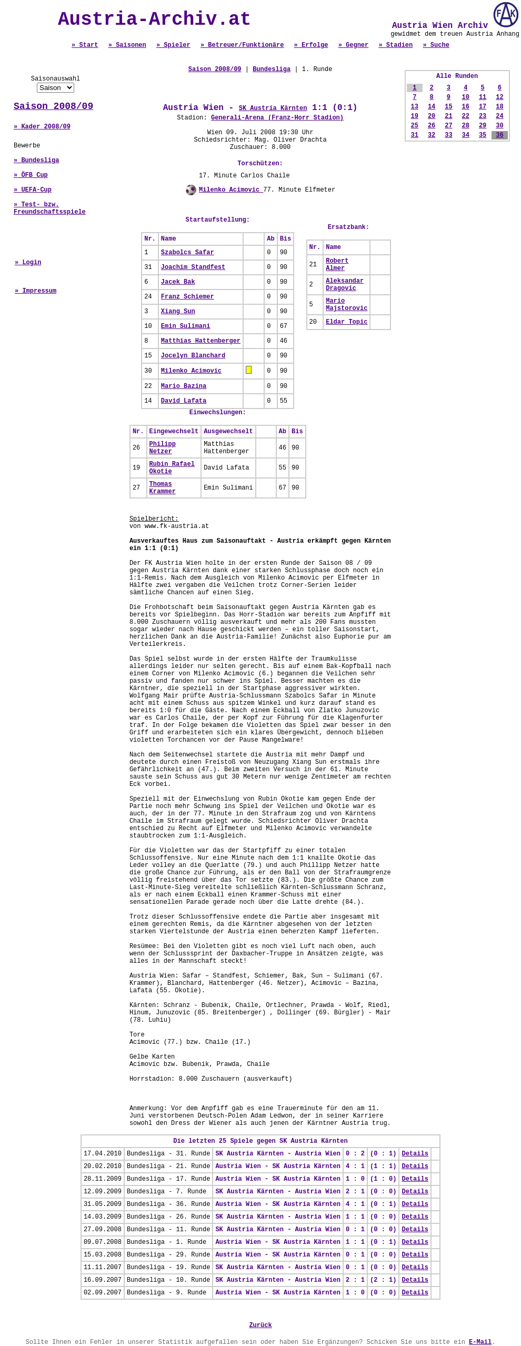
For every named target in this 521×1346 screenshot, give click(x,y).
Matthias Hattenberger (201, 341)
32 (431, 135)
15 (448, 107)
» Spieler (173, 45)
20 (431, 116)
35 (482, 135)
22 (465, 116)
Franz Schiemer (187, 297)
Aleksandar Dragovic (345, 284)
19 (414, 116)
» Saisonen (127, 45)
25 (414, 125)
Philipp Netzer (162, 448)
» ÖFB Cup (31, 175)
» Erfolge (311, 45)
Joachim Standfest (193, 267)
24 (499, 116)
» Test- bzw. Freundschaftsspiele (50, 208)
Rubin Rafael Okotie (172, 468)
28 (465, 125)
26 (431, 125)
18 (499, 107)
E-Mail (480, 1342)
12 (499, 97)
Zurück (260, 1325)
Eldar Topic (346, 322)
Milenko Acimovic (231, 190)
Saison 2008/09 (53, 106)
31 (414, 135)
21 (448, 116)
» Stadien (395, 45)
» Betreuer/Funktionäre (242, 45)
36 (499, 135)
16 (465, 107)
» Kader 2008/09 (42, 127)
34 (465, 135)
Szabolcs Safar (187, 252)
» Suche (436, 45)
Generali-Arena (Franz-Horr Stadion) (277, 118)
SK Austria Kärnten (273, 108)
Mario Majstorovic (346, 304)
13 (414, 107)
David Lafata (183, 401)
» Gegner (353, 45)
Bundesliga (271, 69)
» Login (28, 262)
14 (431, 107)
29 (482, 125)
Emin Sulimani (186, 326)
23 (482, 116)
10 (465, 97)
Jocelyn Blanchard (193, 356)
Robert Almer (337, 264)
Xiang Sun (178, 311)
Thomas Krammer (162, 488)
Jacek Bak (178, 282)
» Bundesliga (36, 160)
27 (448, 125)
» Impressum (35, 291)
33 (448, 135)
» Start (85, 45)
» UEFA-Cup (33, 190)
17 (482, 107)
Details (415, 1154)
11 (482, 97)
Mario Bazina (183, 386)
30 (499, 125)
